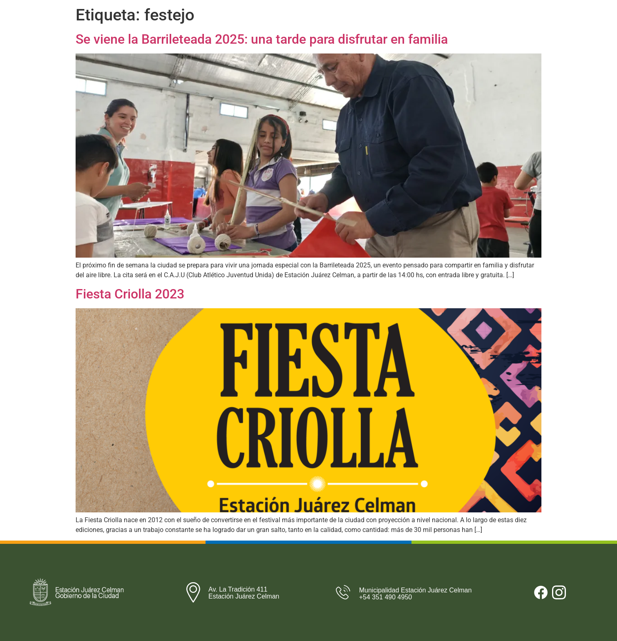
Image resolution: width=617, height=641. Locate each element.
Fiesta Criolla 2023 (130, 294)
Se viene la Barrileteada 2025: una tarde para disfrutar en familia (262, 39)
